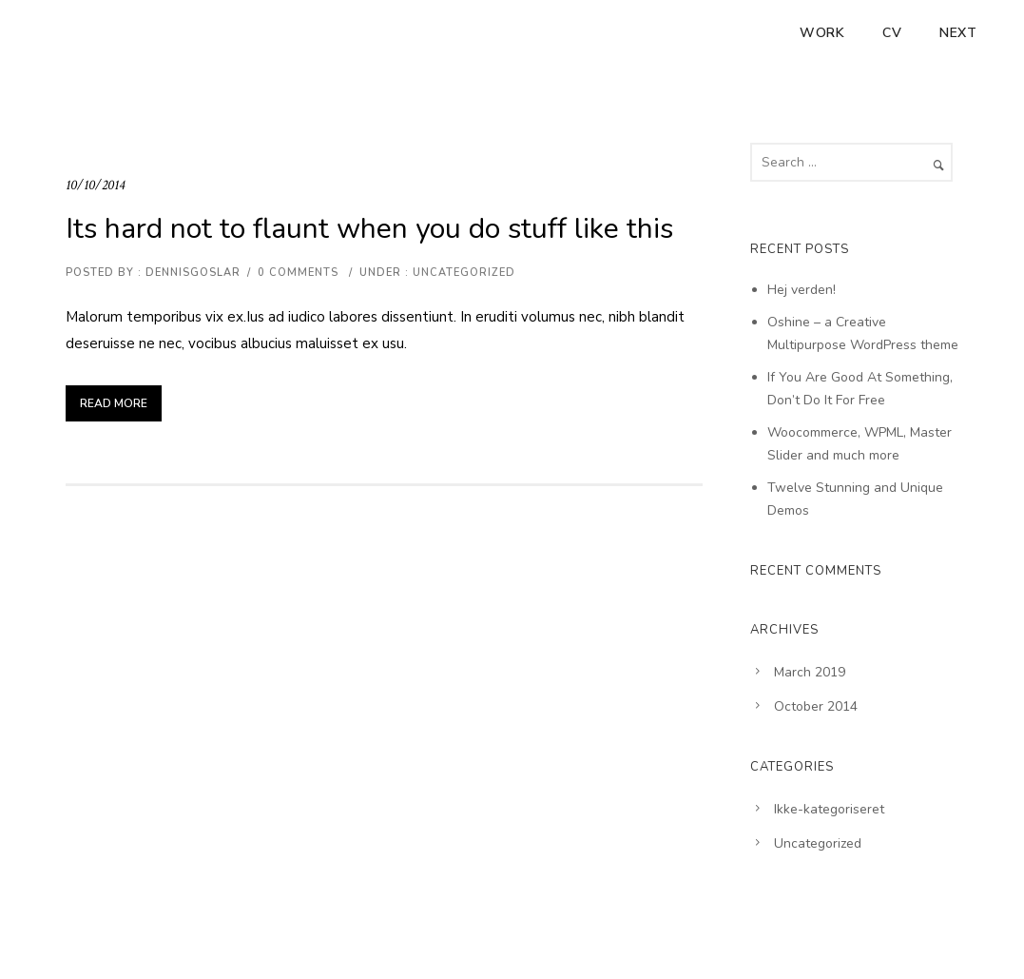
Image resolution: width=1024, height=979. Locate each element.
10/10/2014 (95, 185)
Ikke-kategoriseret (829, 809)
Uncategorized (462, 272)
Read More (113, 403)
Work (822, 33)
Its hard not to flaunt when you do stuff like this (369, 228)
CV (891, 33)
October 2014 (816, 706)
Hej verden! (801, 290)
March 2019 (809, 672)
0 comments (298, 272)
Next (957, 33)
